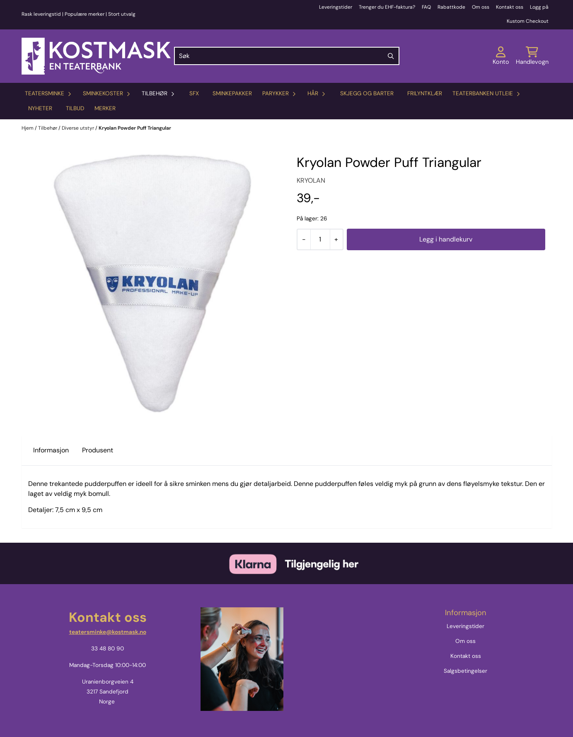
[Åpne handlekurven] (532, 56)
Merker (105, 108)
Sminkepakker (232, 93)
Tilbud (75, 108)
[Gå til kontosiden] (501, 56)
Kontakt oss (509, 7)
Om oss (480, 7)
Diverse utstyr (78, 128)
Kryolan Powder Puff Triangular (135, 128)
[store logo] (96, 56)
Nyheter (40, 108)
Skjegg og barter (367, 93)
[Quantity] (320, 239)
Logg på (539, 7)
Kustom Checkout (528, 21)
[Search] (391, 56)
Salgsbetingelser (465, 670)
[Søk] (286, 56)
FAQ (426, 7)
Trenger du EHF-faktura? (387, 7)
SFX (194, 93)
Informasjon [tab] (51, 450)
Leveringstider (335, 7)
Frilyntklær (424, 93)
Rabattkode (451, 7)
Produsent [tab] (97, 450)
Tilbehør (48, 128)
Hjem (28, 128)
